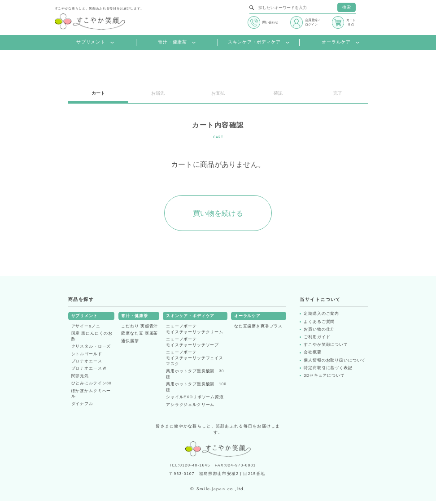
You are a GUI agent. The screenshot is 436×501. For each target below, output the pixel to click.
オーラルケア (340, 42)
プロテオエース (86, 361)
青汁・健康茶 (177, 42)
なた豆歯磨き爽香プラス (258, 326)
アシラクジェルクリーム (190, 404)
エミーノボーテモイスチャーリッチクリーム (194, 329)
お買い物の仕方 (319, 329)
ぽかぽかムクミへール (91, 393)
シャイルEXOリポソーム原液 (195, 397)
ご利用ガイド (317, 337)
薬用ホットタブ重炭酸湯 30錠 (195, 374)
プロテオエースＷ (89, 368)
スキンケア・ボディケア (258, 42)
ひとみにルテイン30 (91, 383)
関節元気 (80, 376)
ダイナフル (82, 403)
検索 (346, 7)
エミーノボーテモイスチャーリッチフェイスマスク (194, 358)
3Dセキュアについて (324, 376)
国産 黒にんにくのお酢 (92, 336)
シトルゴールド (86, 354)
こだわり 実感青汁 (139, 326)
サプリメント (95, 42)
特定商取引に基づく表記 (328, 368)
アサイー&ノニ (86, 326)
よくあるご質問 (319, 322)
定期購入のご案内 (321, 314)
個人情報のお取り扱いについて (335, 360)
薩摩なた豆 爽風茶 (139, 333)
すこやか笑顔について (326, 345)
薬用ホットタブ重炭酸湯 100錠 (196, 387)
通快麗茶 (130, 341)
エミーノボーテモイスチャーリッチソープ (192, 342)
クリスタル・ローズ (91, 346)
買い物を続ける (218, 213)
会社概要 (312, 352)
